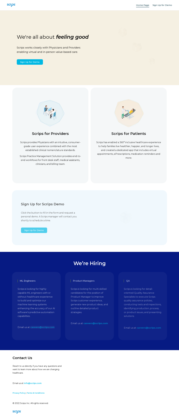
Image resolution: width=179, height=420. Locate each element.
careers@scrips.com (42, 327)
